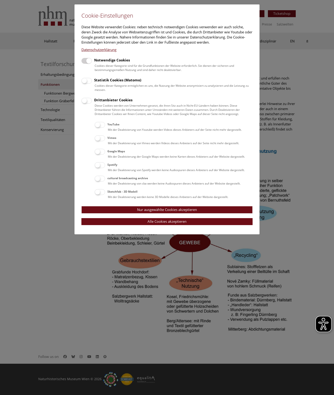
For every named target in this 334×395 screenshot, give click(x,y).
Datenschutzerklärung (98, 49)
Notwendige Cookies (112, 60)
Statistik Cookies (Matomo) (117, 80)
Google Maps (116, 151)
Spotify (112, 165)
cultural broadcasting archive (127, 178)
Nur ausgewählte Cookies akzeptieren (167, 209)
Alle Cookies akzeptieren (167, 221)
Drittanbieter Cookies (113, 100)
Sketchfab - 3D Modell (122, 192)
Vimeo (111, 138)
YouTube (113, 124)
